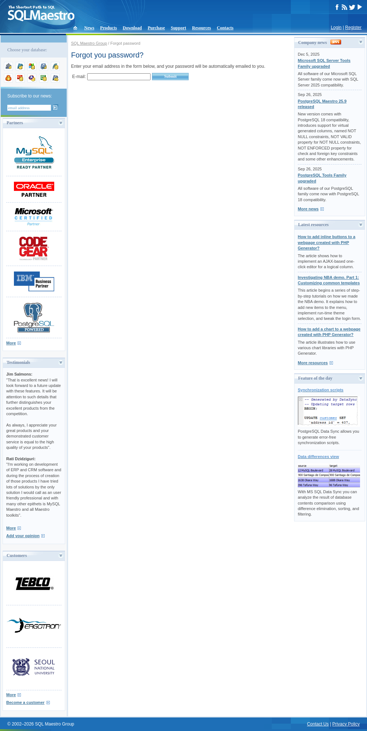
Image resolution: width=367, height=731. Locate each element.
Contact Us (318, 724)
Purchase (156, 27)
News (89, 27)
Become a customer (25, 702)
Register (353, 27)
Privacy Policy (346, 724)
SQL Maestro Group (89, 43)
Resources (201, 27)
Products (108, 27)
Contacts (225, 27)
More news (308, 209)
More (11, 343)
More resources (313, 363)
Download (132, 27)
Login (336, 27)
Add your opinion (23, 536)
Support (178, 27)
